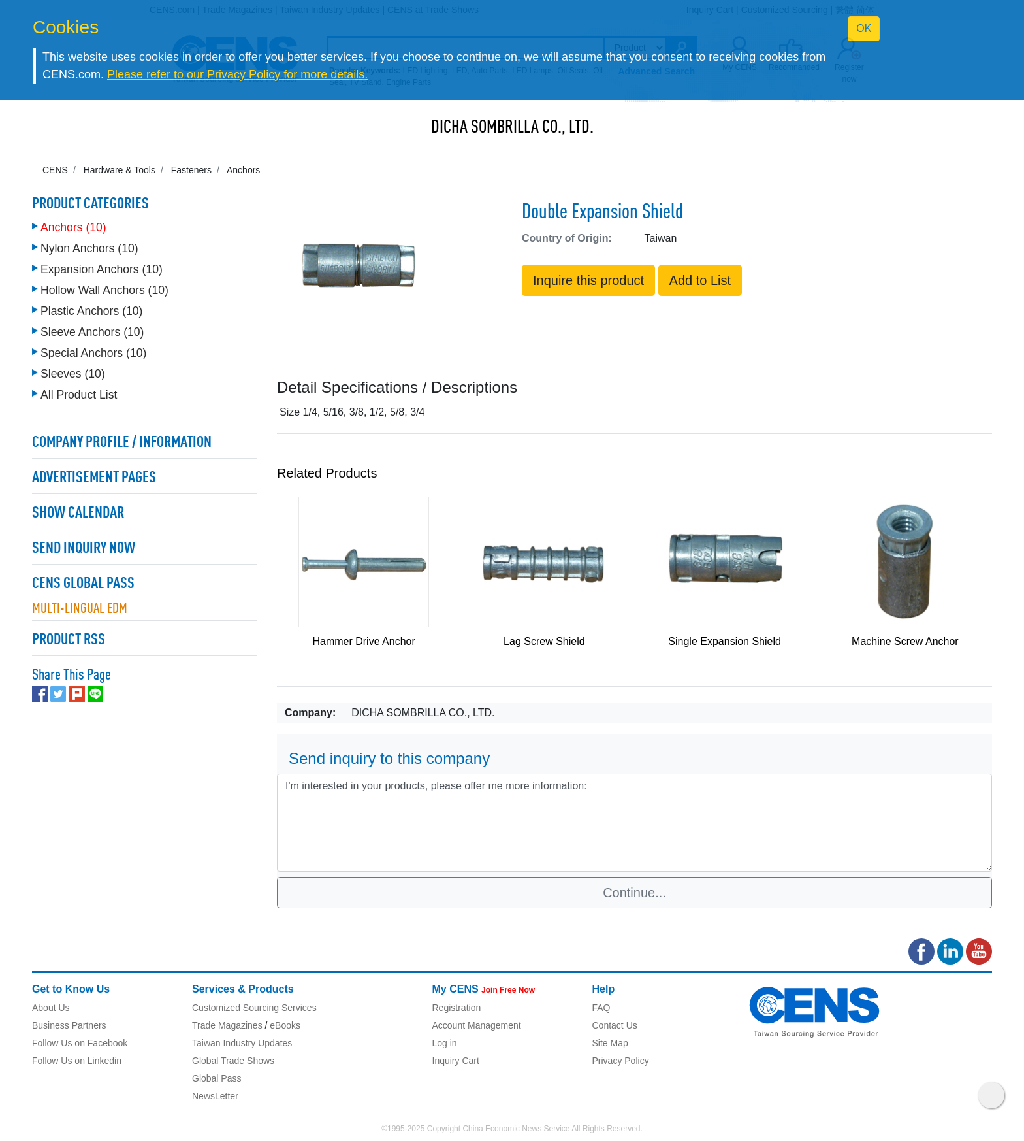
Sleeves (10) (72, 373)
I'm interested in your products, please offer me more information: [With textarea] (634, 823)
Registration (456, 1007)
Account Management (476, 1025)
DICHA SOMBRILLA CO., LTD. (512, 128)
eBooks (285, 1025)
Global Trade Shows (233, 1060)
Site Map (610, 1043)
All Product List (78, 394)
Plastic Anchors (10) (91, 311)
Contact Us (614, 1025)
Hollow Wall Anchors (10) (104, 290)
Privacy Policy (620, 1060)
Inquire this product (588, 280)
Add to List (700, 280)
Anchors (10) (73, 227)
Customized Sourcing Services (254, 1007)
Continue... (634, 892)
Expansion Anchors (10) (101, 269)
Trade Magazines (227, 1025)
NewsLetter (215, 1096)
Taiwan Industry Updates (242, 1043)
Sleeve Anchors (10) (92, 332)
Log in (444, 1043)
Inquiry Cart (455, 1060)
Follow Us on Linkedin (76, 1060)
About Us (51, 1007)
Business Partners (69, 1025)
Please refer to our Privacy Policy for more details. (237, 74)
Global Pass (216, 1078)
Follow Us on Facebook (79, 1043)
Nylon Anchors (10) (89, 248)
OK (863, 28)
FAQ (601, 1007)
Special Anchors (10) (93, 352)
